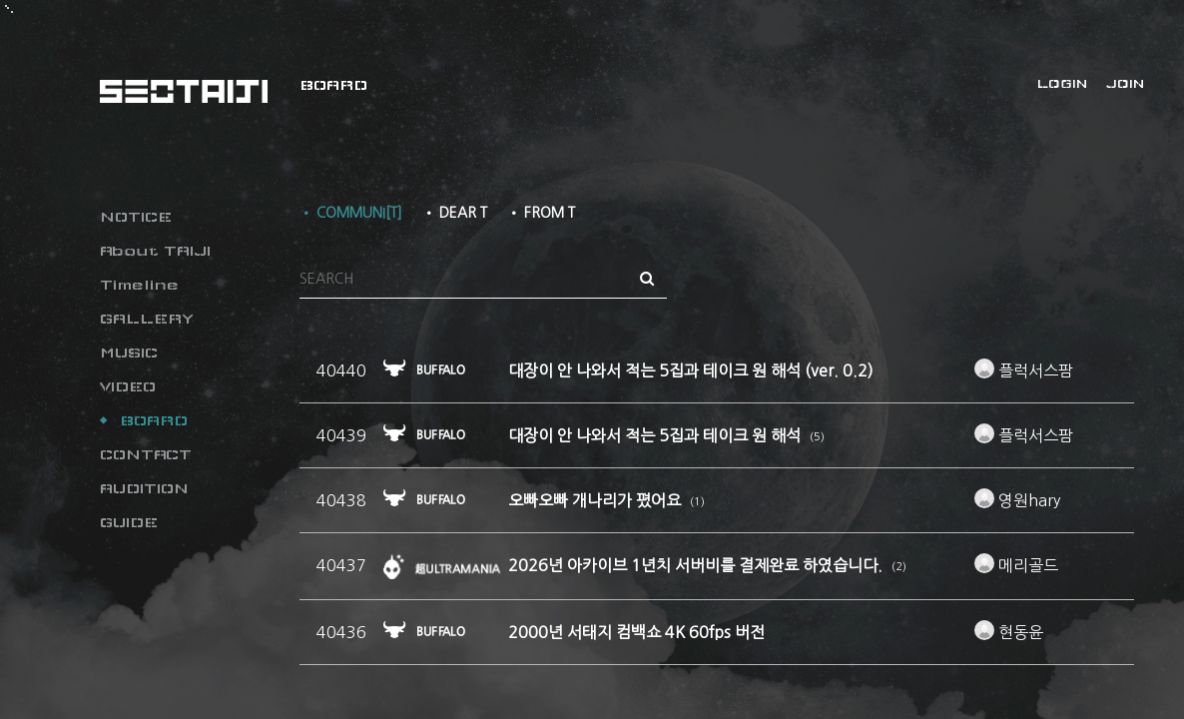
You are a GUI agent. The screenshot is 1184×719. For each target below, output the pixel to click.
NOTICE (136, 217)
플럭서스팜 (1023, 370)
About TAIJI (155, 251)
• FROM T (541, 213)
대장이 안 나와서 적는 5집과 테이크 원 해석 (656, 435)
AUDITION (144, 488)
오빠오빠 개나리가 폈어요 (596, 500)
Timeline (139, 285)
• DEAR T (454, 213)
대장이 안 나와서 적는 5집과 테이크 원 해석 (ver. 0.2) (691, 370)
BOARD (154, 420)
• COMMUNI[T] (350, 213)
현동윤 (1008, 632)
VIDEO (128, 386)
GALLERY (147, 319)
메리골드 (1016, 565)
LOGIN (1062, 84)
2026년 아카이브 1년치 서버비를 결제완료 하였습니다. (697, 565)
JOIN (1125, 84)
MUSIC (129, 352)
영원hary (1017, 500)
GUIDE (129, 522)
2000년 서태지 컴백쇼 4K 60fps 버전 (636, 632)
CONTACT (146, 454)
